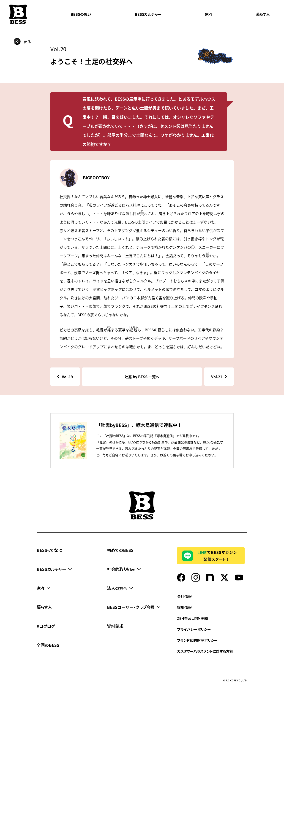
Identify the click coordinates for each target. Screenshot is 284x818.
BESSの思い (81, 14)
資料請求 (115, 626)
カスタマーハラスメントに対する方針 (205, 651)
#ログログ (46, 626)
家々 (208, 14)
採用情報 (184, 607)
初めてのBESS (120, 550)
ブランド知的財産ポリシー (197, 640)
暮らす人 (263, 14)
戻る (27, 41)
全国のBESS (48, 645)
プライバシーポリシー (194, 629)
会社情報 (184, 596)
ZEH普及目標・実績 (192, 618)
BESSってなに (49, 550)
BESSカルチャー (148, 14)
